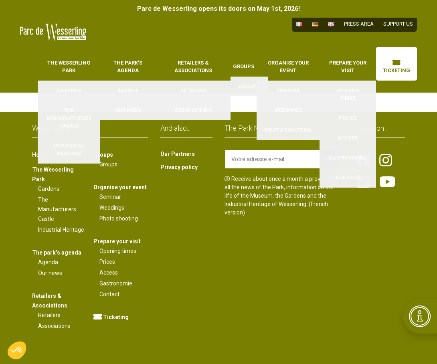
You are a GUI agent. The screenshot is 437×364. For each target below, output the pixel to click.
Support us (398, 24)
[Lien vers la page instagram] (385, 161)
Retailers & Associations (193, 67)
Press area (359, 24)
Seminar (110, 197)
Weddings (111, 207)
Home (32, 62)
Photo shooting (118, 218)
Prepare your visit (347, 67)
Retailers (49, 315)
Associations (54, 326)
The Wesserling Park (69, 67)
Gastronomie (115, 283)
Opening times (117, 251)
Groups (243, 66)
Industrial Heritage (61, 229)
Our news (50, 273)
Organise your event (288, 67)
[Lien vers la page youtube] (387, 182)
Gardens (48, 189)
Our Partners (177, 154)
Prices (107, 262)
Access (108, 272)
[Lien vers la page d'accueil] (53, 32)
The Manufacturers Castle (57, 209)
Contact (109, 294)
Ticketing (396, 66)
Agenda (48, 262)
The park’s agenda (127, 67)
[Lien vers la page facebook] (363, 161)
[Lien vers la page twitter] (363, 182)
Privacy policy (179, 167)
